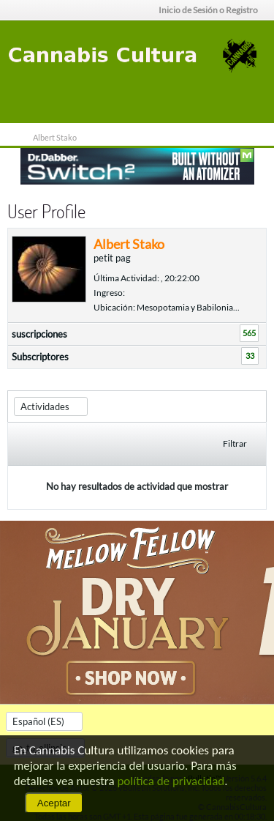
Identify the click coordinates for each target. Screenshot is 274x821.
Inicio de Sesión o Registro (213, 9)
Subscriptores (40, 357)
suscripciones (39, 334)
